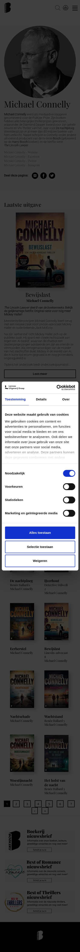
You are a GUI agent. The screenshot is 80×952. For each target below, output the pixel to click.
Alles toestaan (40, 532)
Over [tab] (66, 399)
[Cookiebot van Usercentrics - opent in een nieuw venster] (57, 387)
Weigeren (40, 561)
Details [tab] (41, 399)
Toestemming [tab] (15, 399)
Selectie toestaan (40, 547)
